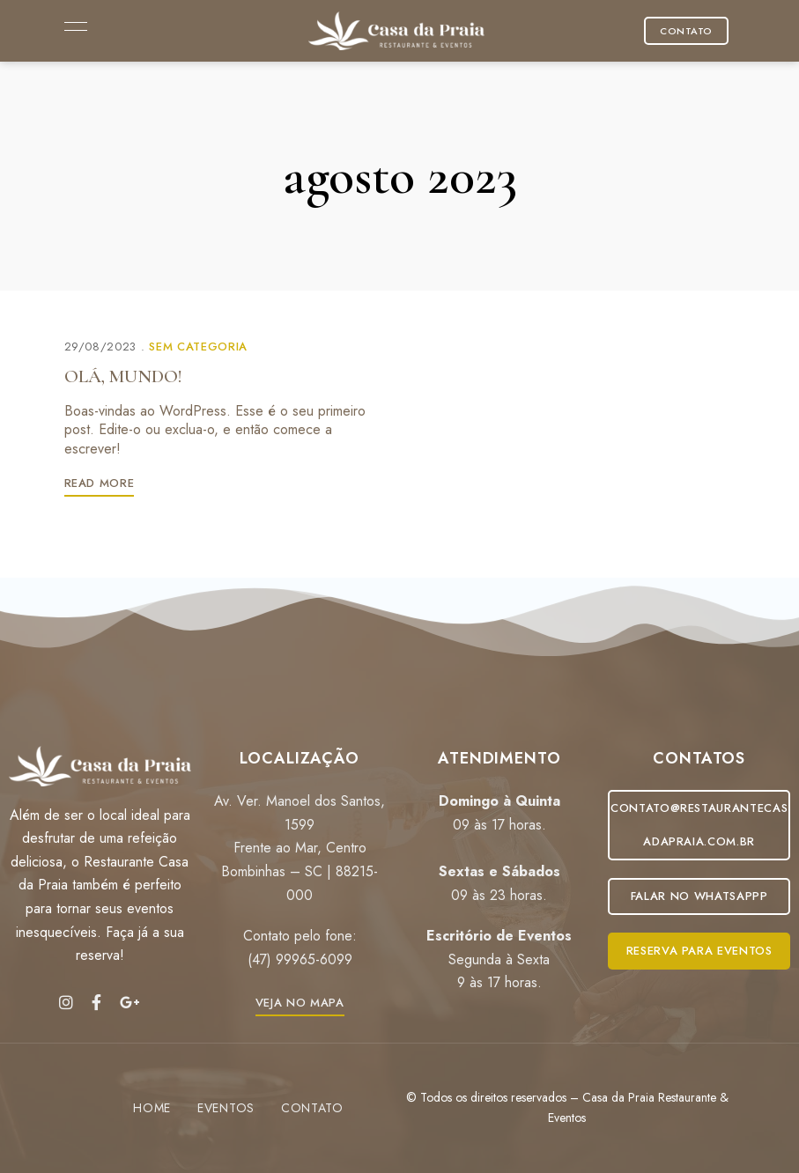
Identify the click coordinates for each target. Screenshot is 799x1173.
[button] (686, 31)
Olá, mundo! (123, 376)
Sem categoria (198, 346)
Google (130, 1002)
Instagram (66, 1002)
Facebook (96, 1002)
